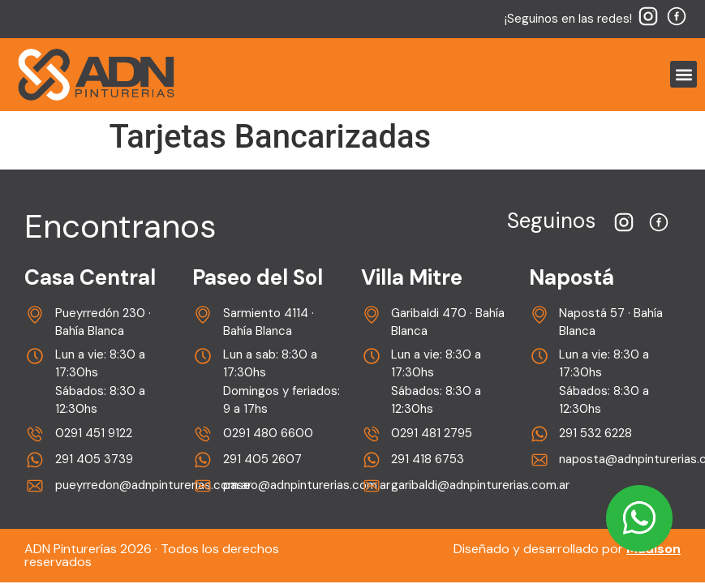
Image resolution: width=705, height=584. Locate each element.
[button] (683, 74)
